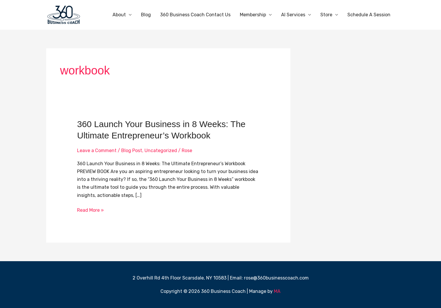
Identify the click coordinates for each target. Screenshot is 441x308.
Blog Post (131, 150)
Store (326, 14)
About (119, 14)
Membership (253, 14)
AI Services (293, 14)
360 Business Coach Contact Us (195, 14)
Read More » (90, 209)
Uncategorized (160, 150)
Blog (146, 14)
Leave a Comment (97, 150)
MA (277, 291)
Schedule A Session (368, 14)
